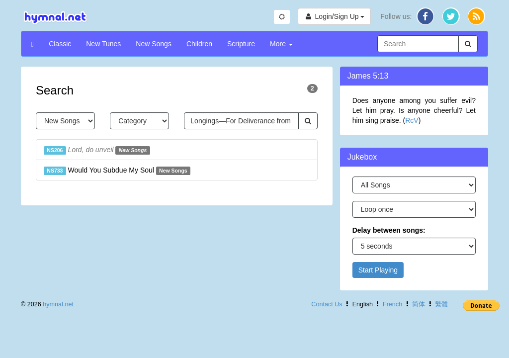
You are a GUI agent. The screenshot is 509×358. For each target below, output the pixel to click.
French (392, 304)
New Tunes (103, 44)
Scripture (241, 44)
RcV (411, 120)
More (281, 44)
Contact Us (326, 304)
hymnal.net (58, 304)
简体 (418, 304)
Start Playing (378, 270)
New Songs (153, 44)
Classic (60, 44)
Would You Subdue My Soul (117, 170)
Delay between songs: (388, 230)
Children (199, 44)
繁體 (441, 304)
